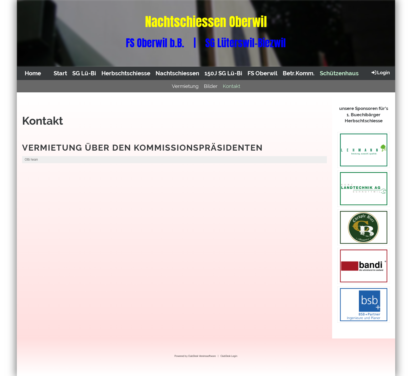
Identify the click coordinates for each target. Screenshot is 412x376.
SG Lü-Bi (84, 73)
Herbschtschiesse (125, 73)
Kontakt (231, 86)
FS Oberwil (262, 73)
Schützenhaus (339, 73)
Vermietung (185, 86)
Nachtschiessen (177, 73)
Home (33, 73)
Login (380, 72)
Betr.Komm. (299, 73)
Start (60, 73)
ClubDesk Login (228, 355)
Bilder (211, 86)
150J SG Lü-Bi (223, 73)
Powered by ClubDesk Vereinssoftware (195, 355)
